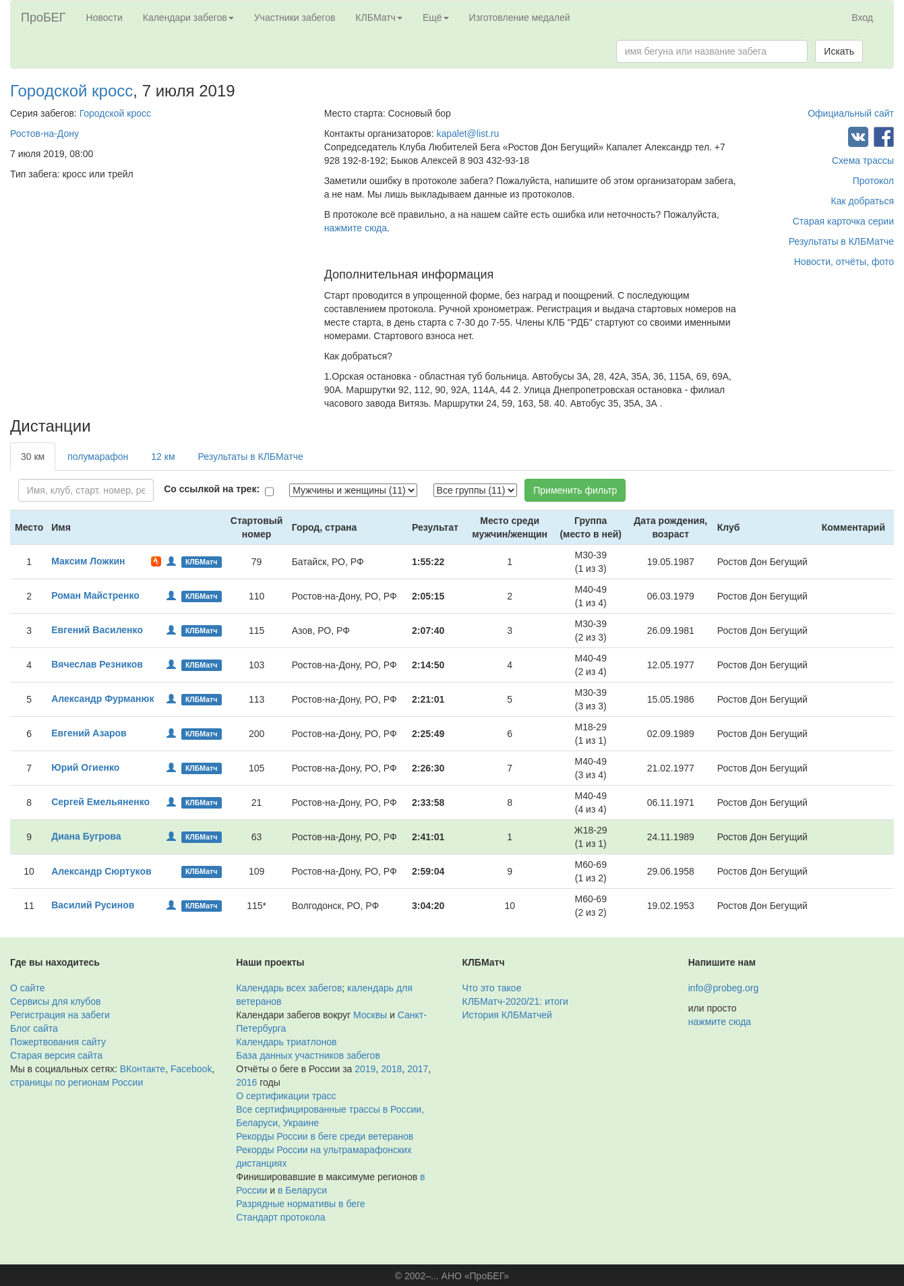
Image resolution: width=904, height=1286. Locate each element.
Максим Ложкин (88, 561)
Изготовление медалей (519, 17)
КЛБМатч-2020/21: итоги (515, 1001)
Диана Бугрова (86, 836)
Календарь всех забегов (289, 988)
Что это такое (492, 988)
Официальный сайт (851, 113)
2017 (417, 1068)
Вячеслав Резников (97, 664)
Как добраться (862, 201)
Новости (104, 17)
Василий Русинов (92, 905)
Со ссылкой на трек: (212, 489)
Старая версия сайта (56, 1055)
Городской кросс (71, 91)
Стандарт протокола (280, 1217)
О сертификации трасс (286, 1095)
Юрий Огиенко (85, 767)
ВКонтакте (142, 1068)
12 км (163, 456)
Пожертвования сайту (58, 1041)
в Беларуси (302, 1190)
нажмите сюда (355, 228)
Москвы (370, 1015)
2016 (246, 1082)
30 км (32, 456)
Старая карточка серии (843, 221)
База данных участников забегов (308, 1055)
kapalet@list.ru (467, 133)
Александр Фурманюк (102, 698)
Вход (862, 17)
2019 (365, 1068)
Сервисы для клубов (55, 1001)
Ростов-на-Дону (44, 133)
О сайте (27, 988)
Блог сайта (34, 1028)
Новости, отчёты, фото (844, 261)
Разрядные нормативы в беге (300, 1203)
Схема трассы (863, 160)
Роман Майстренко (95, 595)
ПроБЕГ (43, 17)
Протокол (873, 180)
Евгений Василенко (97, 629)
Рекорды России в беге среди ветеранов (324, 1136)
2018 (391, 1068)
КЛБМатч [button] (378, 17)
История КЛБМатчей (507, 1015)
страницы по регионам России (76, 1082)
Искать (839, 51)
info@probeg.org (723, 988)
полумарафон (97, 456)
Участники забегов (295, 17)
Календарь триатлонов (286, 1041)
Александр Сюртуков (101, 871)
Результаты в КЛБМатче (841, 241)
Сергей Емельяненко (100, 801)
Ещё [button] (436, 17)
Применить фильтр (575, 490)
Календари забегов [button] (188, 17)
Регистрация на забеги (60, 1015)
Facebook (191, 1068)
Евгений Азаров (89, 733)
